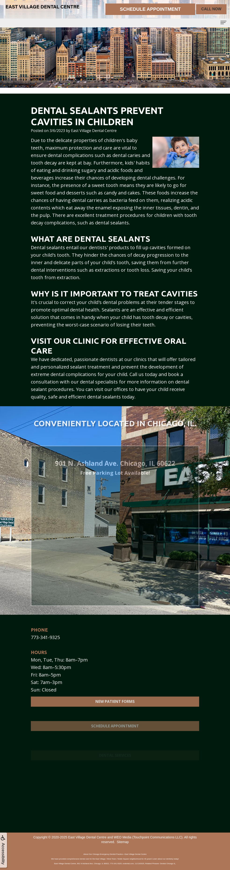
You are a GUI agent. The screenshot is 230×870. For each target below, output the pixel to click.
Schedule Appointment (115, 737)
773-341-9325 (45, 637)
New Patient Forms (115, 707)
